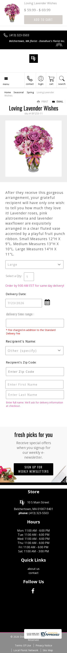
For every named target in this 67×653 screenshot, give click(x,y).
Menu (6, 84)
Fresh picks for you (33, 445)
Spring (30, 92)
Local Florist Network (25, 650)
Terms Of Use (23, 645)
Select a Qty (13, 276)
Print (42, 101)
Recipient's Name (20, 341)
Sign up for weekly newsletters (33, 469)
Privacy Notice (44, 645)
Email (57, 101)
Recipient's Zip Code (20, 362)
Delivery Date (16, 294)
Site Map (48, 650)
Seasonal (19, 92)
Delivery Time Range (19, 314)
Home (7, 92)
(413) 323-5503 (19, 35)
